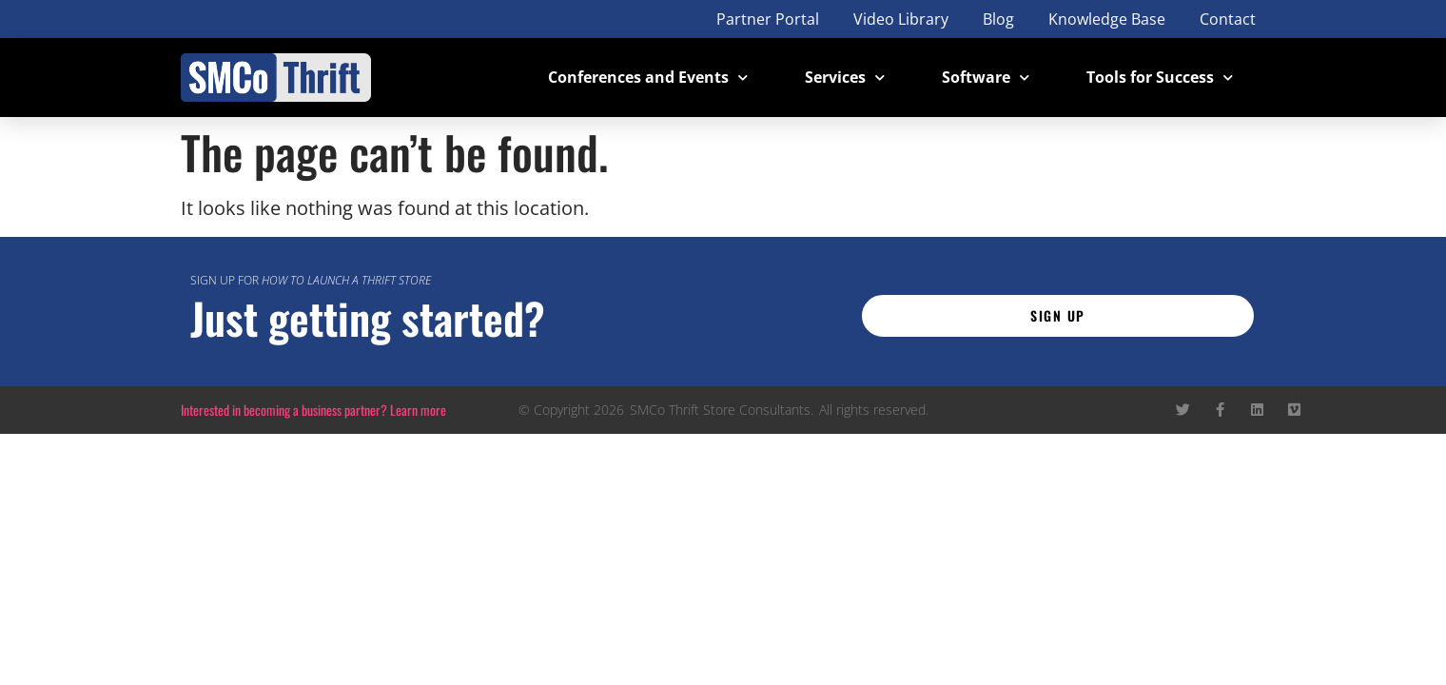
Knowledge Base (1106, 19)
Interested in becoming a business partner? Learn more (313, 410)
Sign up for (310, 280)
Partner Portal (767, 19)
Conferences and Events (648, 77)
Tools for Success (1159, 77)
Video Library (900, 19)
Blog (998, 19)
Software (985, 77)
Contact (1228, 19)
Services (845, 77)
